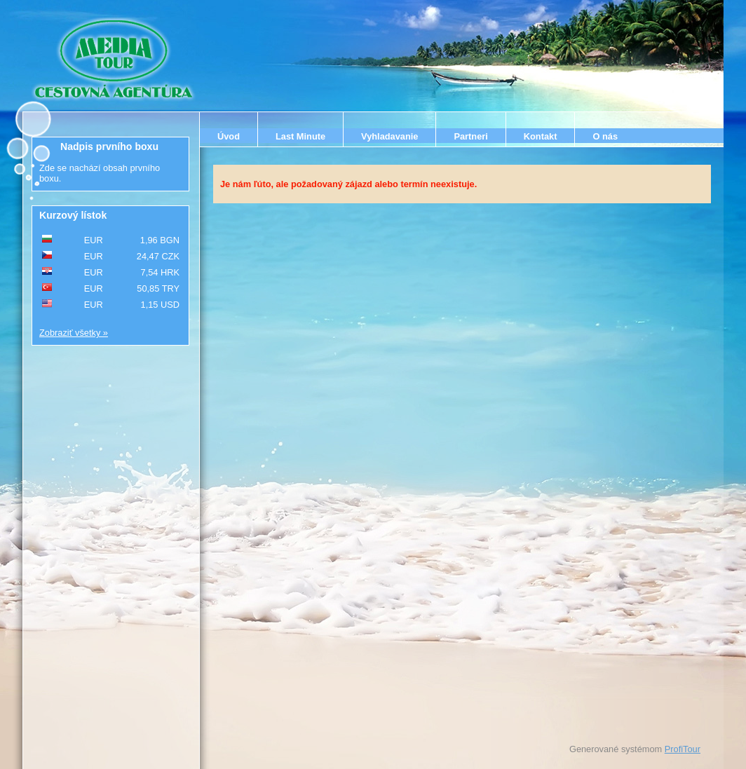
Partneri (470, 136)
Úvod (228, 136)
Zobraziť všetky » (73, 332)
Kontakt (540, 136)
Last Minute (300, 136)
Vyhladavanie (389, 136)
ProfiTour (682, 749)
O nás (605, 136)
